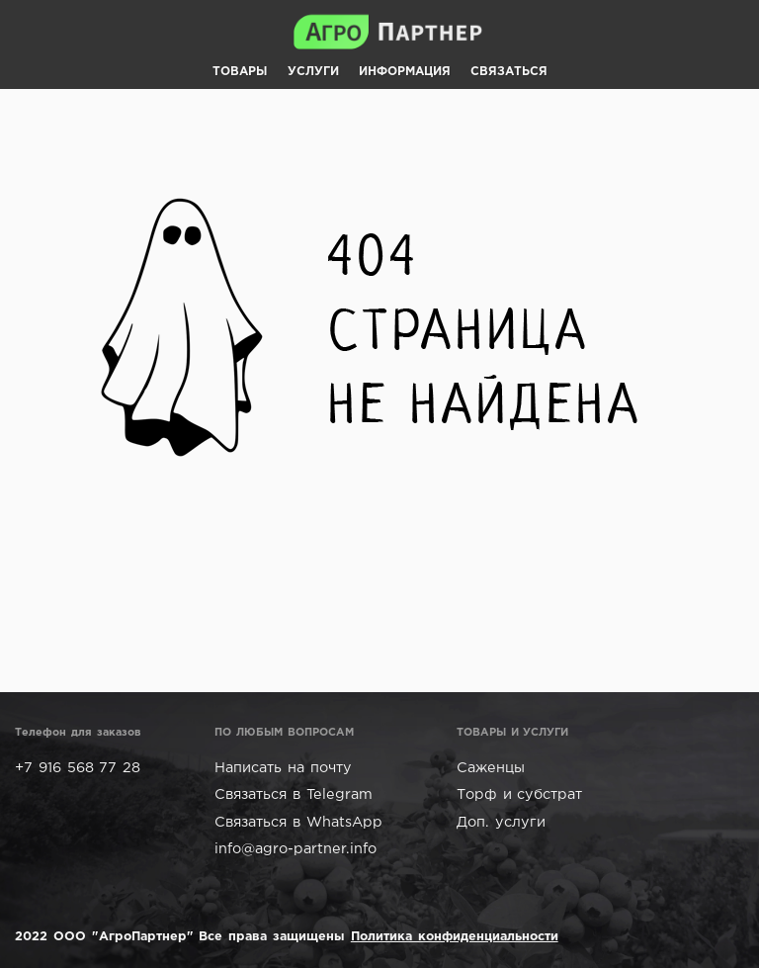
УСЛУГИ (313, 71)
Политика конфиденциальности (454, 936)
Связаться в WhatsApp (298, 822)
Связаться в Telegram (293, 794)
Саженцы (491, 767)
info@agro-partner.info (295, 848)
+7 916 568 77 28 (77, 767)
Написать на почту (283, 767)
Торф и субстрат (520, 794)
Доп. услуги (501, 822)
